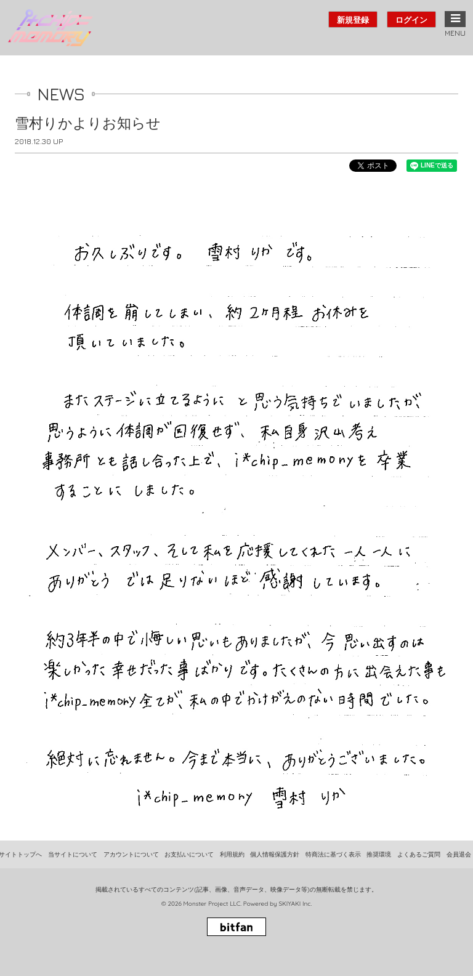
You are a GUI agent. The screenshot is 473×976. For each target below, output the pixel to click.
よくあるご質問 (418, 854)
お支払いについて (189, 854)
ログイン (411, 20)
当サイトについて (72, 854)
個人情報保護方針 (274, 854)
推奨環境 (378, 854)
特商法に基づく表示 (333, 854)
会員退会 (459, 854)
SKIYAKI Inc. (295, 904)
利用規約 (232, 854)
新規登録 (353, 20)
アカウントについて (131, 854)
